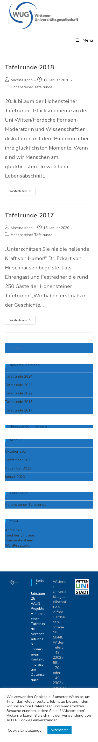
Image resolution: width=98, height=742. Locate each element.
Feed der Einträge (19, 535)
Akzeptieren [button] (59, 730)
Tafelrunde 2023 (18, 385)
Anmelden (13, 530)
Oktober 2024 (16, 451)
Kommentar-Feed (19, 540)
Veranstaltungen (37, 639)
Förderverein (37, 652)
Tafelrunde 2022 (18, 393)
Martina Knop (22, 80)
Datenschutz (38, 677)
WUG (35, 603)
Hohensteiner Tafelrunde (31, 87)
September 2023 (18, 460)
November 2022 (18, 468)
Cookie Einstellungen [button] (26, 730)
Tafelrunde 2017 (29, 215)
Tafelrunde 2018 (29, 67)
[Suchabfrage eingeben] (49, 348)
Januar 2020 (15, 476)
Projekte (37, 608)
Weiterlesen (22, 192)
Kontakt (37, 659)
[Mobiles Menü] (84, 40)
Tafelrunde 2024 (18, 376)
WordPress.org (17, 545)
